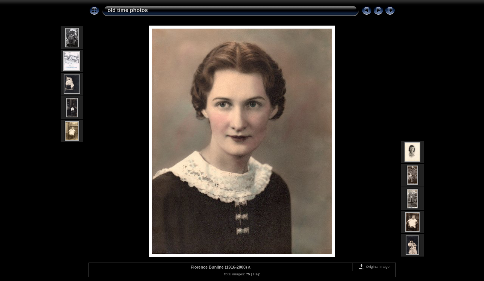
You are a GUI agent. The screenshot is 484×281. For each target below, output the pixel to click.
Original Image (374, 266)
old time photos (128, 10)
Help (256, 274)
